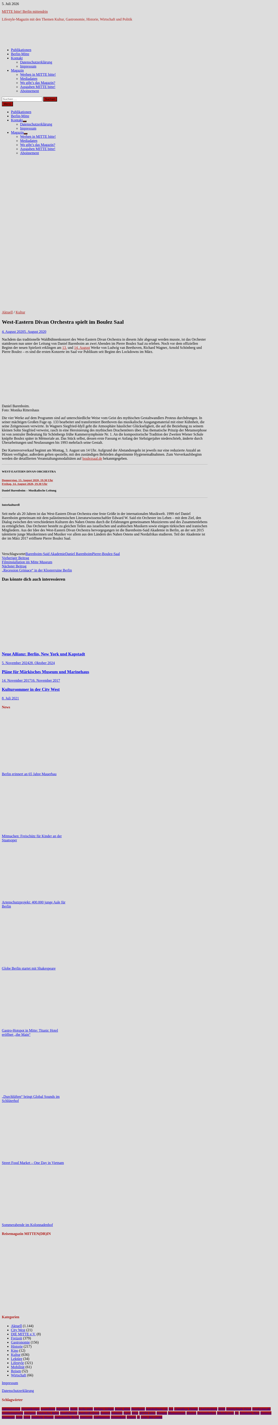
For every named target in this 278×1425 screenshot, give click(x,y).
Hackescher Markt (48, 1413)
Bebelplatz (62, 1409)
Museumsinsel (177, 1413)
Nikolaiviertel (225, 1413)
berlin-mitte (86, 1409)
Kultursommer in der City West (31, 689)
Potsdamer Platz (249, 1413)
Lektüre (16, 1359)
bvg (171, 1409)
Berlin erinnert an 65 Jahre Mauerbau (29, 774)
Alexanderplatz (30, 1409)
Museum (162, 1413)
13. (64, 348)
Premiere (265, 1413)
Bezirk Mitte (122, 1409)
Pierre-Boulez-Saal (106, 554)
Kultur (20, 312)
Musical (191, 1413)
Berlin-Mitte (20, 54)
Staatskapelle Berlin (67, 1417)
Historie (17, 1346)
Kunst (127, 1413)
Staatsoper (86, 1417)
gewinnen (30, 1413)
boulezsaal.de (92, 458)
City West (18, 1330)
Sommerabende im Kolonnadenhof (27, 1225)
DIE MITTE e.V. (23, 1334)
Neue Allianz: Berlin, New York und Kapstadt (43, 654)
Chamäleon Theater (186, 1409)
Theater (131, 1417)
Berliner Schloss (104, 1409)
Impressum (28, 66)
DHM (221, 1409)
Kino (14, 1350)
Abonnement (29, 91)
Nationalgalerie (206, 1413)
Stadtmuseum (102, 1417)
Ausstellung (48, 1409)
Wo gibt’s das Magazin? (37, 83)
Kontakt (17, 58)
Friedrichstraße (261, 1409)
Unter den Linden (151, 1417)
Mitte (135, 1413)
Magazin (17, 70)
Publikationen (21, 50)
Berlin (74, 1409)
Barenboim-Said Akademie (45, 554)
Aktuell (7, 312)
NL (237, 1413)
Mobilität (18, 1367)
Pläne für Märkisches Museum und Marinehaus (45, 671)
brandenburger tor (157, 1409)
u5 (138, 1417)
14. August (82, 348)
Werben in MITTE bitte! (38, 74)
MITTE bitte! (147, 1413)
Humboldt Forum (89, 1413)
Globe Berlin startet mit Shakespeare (28, 968)
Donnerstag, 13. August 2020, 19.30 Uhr (27, 480)
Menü (7, 104)
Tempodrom (118, 1417)
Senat (19, 1417)
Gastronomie (20, 1342)
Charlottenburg (208, 1409)
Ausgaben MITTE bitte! (37, 87)
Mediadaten (28, 79)
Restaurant (8, 1417)
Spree (27, 1417)
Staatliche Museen (42, 1417)
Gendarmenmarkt (12, 1413)
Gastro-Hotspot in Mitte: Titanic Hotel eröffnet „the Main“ (30, 1032)
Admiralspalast (11, 1409)
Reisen (16, 1371)
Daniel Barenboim (78, 554)
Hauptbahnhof (68, 1413)
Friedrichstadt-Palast (238, 1409)
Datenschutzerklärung (36, 62)
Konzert (105, 1413)
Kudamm (117, 1413)
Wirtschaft (18, 1375)
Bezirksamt (138, 1409)
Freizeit (16, 1338)
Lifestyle (17, 1363)
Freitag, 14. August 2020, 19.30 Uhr (24, 483)
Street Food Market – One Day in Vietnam (33, 1163)
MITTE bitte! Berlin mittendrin (25, 11)
